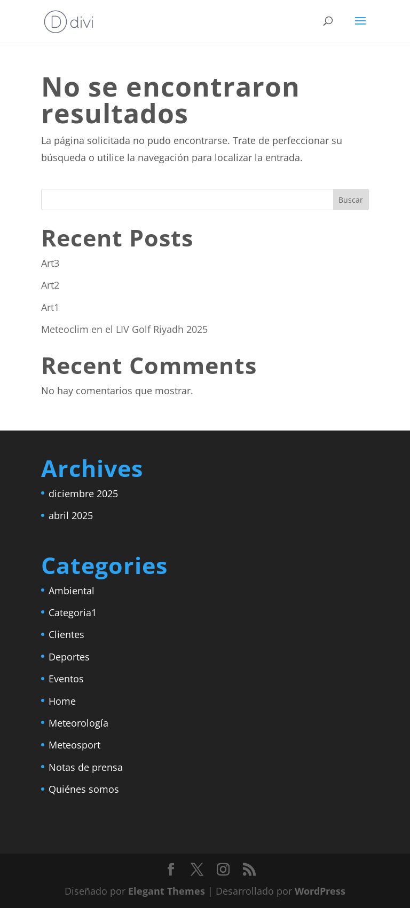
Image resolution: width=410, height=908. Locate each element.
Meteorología (78, 722)
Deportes (69, 656)
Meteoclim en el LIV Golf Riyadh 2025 (124, 329)
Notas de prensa (86, 767)
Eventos (66, 678)
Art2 (50, 284)
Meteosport (74, 744)
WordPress (320, 891)
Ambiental (71, 590)
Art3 (50, 263)
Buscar (350, 200)
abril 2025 (71, 515)
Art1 (50, 307)
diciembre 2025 (83, 493)
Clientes (66, 634)
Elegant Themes (166, 891)
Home (62, 701)
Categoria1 (73, 612)
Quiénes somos (84, 789)
